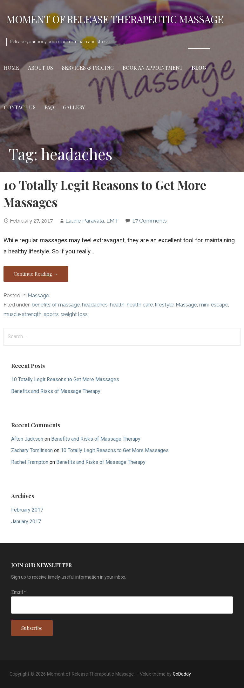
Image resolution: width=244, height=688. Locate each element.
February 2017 (27, 510)
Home (11, 67)
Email (18, 592)
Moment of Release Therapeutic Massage (114, 19)
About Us (40, 67)
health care (140, 305)
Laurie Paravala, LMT (92, 220)
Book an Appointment (153, 67)
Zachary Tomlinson (32, 450)
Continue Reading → (36, 274)
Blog (199, 67)
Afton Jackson (27, 439)
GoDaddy (182, 674)
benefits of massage (56, 305)
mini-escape (213, 305)
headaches (95, 305)
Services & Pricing (88, 67)
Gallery (74, 107)
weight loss (74, 314)
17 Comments (149, 220)
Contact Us (20, 107)
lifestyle (164, 305)
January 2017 (26, 522)
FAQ (49, 107)
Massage (38, 295)
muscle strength (22, 314)
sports (51, 314)
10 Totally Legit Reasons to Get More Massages (65, 379)
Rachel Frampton (29, 462)
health (117, 305)
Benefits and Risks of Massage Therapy (55, 391)
